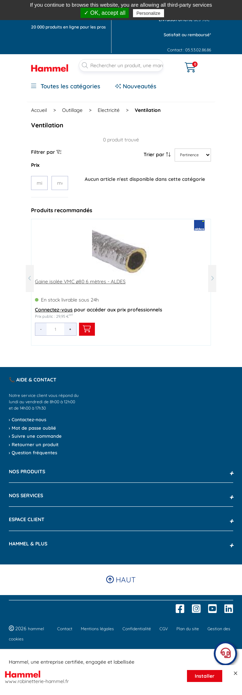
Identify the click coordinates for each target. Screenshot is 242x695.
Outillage (72, 110)
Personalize (149, 13)
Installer (204, 676)
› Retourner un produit (34, 444)
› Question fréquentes (33, 452)
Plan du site (187, 628)
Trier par (157, 154)
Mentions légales (97, 628)
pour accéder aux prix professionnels (98, 310)
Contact (64, 628)
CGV (163, 628)
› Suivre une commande (35, 436)
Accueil (39, 110)
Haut (121, 579)
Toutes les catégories (65, 86)
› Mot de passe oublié (32, 428)
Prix (35, 165)
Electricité (109, 110)
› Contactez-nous (27, 419)
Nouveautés (135, 86)
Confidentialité (136, 628)
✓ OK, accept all (104, 13)
